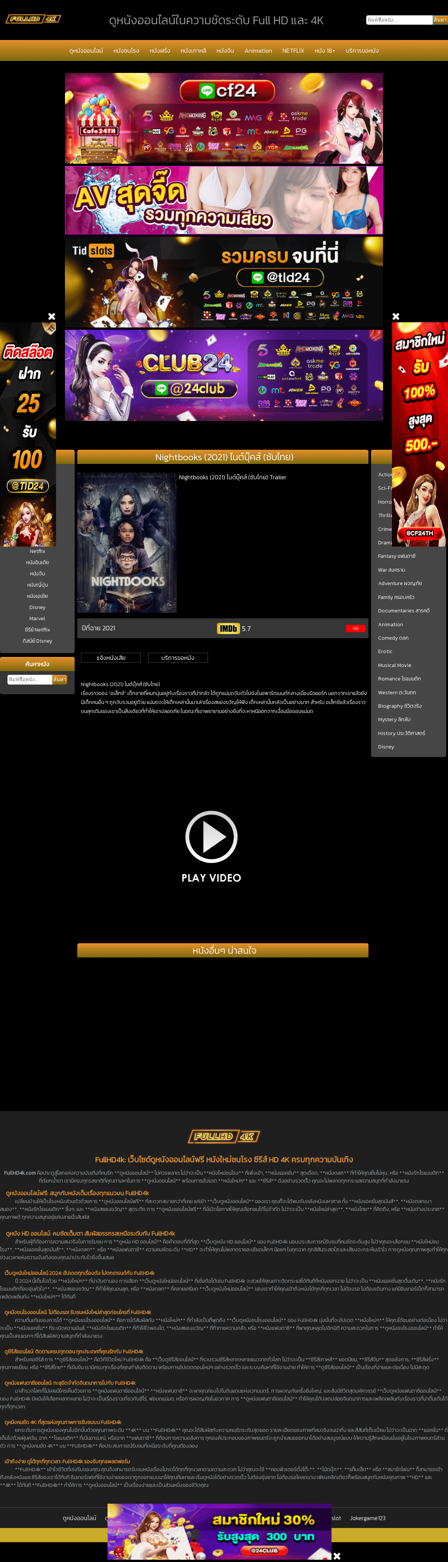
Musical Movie (394, 665)
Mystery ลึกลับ (394, 719)
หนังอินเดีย (37, 562)
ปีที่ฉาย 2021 (98, 628)
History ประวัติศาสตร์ (401, 733)
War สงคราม (391, 570)
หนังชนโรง (126, 50)
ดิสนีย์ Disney (37, 641)
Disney (37, 607)
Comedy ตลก (393, 638)
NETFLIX (293, 50)
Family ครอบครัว (396, 597)
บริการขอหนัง (362, 50)
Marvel (37, 618)
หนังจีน (225, 50)
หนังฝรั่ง (160, 50)
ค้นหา (59, 679)
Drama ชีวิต (391, 543)
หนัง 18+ (325, 50)
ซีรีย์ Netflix (37, 630)
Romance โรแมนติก (399, 679)
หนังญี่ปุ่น (37, 585)
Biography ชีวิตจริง (400, 706)
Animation (258, 50)
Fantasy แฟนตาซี (397, 556)
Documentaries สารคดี (404, 611)
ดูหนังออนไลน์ (86, 50)
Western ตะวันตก (397, 693)
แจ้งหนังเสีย (111, 657)
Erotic (385, 651)
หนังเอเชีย (37, 596)
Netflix (37, 551)
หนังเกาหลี (193, 50)
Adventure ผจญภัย (400, 583)
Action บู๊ (388, 475)
